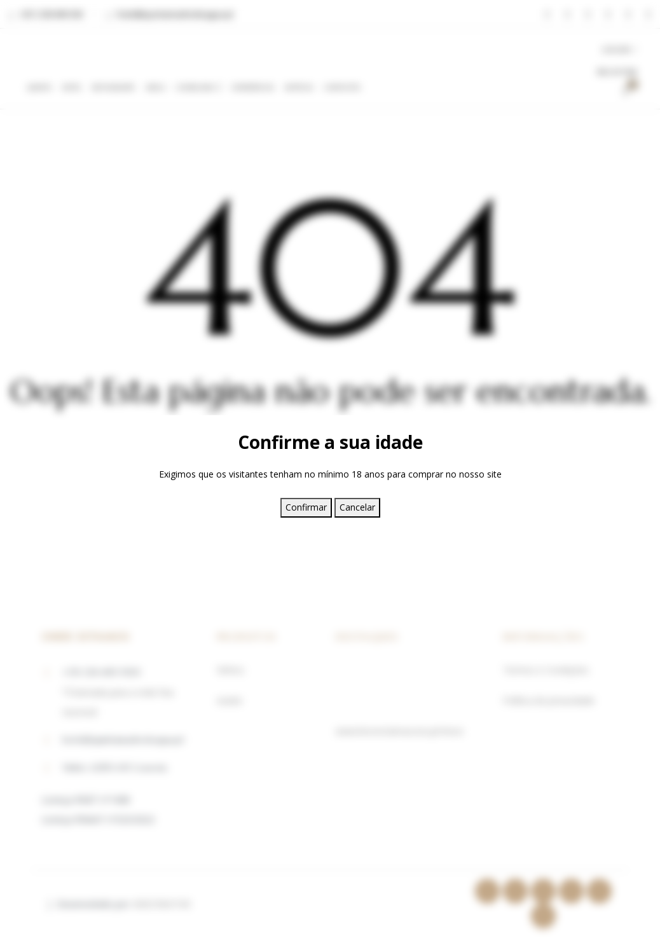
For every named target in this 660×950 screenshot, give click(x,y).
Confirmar (306, 507)
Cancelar (357, 507)
